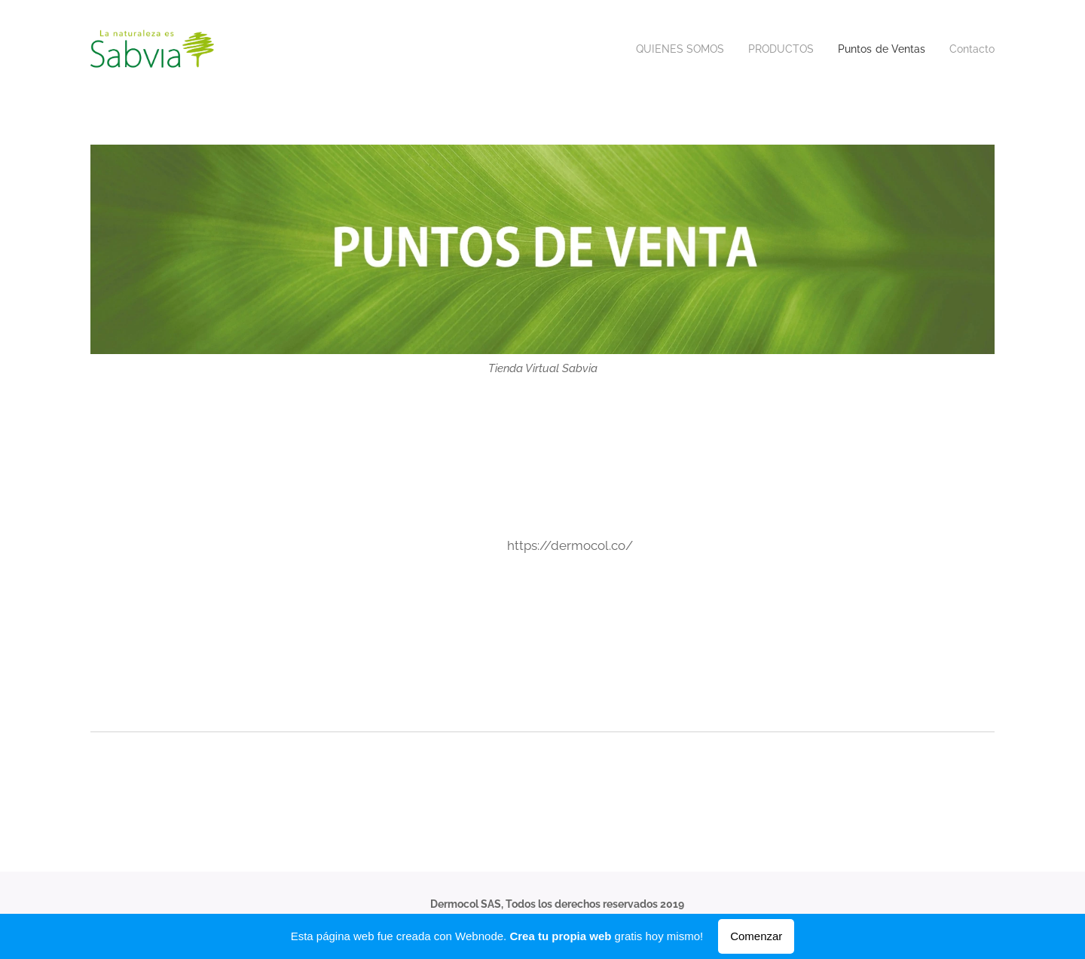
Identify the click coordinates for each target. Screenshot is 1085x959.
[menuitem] (665, 49)
